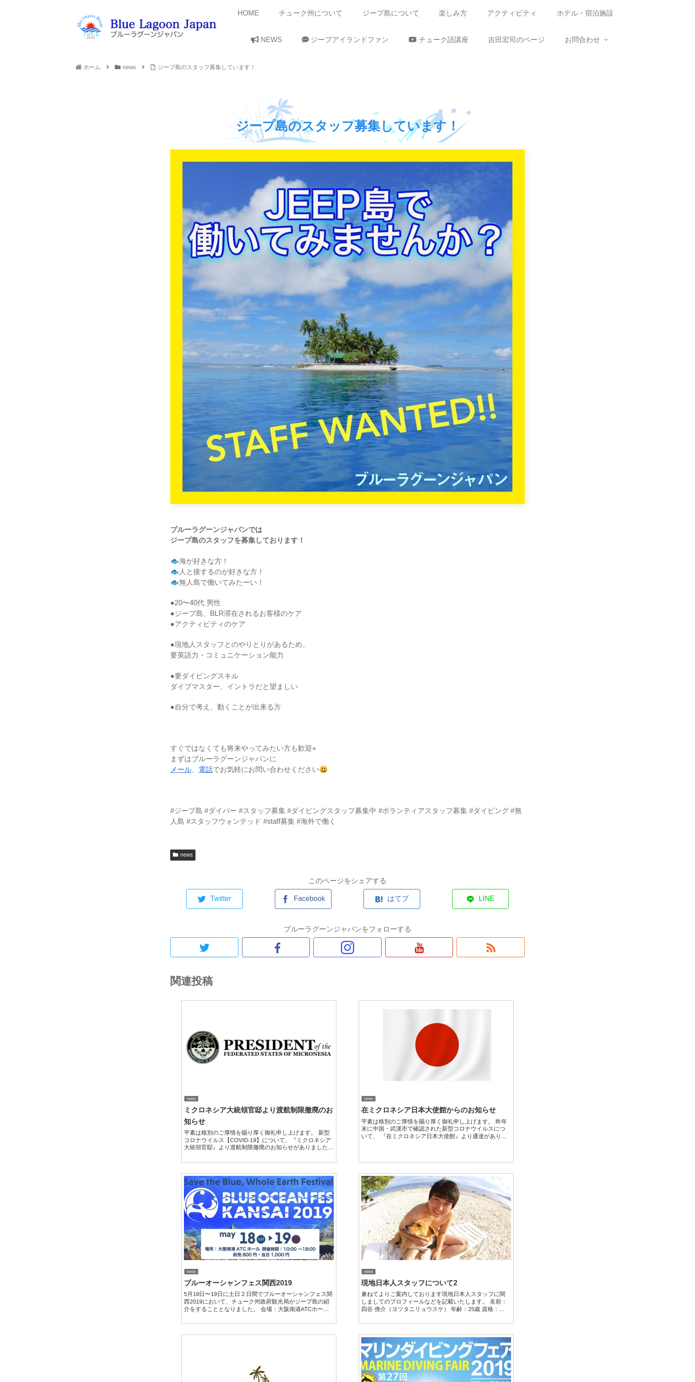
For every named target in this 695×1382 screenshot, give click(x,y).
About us (304, 1354)
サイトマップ (344, 1354)
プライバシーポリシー (403, 1354)
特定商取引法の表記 (472, 1354)
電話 (206, 769)
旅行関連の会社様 (533, 1354)
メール (180, 769)
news (183, 855)
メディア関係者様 (592, 1354)
